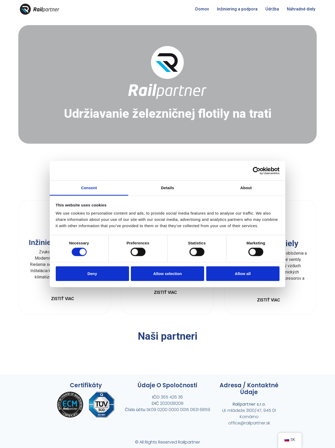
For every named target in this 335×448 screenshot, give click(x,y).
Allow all (243, 273)
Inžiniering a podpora (237, 9)
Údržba (272, 9)
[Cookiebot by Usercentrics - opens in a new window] (257, 171)
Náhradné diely (301, 9)
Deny (92, 273)
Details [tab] (167, 188)
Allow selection (167, 273)
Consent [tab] (89, 188)
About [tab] (246, 188)
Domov (202, 9)
